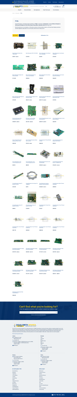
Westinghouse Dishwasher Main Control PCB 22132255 (44, 271)
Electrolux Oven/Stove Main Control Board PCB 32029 (30, 119)
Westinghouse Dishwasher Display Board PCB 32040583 (18, 249)
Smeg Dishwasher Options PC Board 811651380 (31, 205)
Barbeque (14, 372)
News (40, 386)
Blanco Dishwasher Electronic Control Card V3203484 (31, 75)
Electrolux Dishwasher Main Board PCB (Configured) (45, 97)
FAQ (40, 382)
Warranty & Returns (42, 375)
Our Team (41, 383)
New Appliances (37, 9)
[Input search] (37, 6)
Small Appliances (15, 386)
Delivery (40, 373)
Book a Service (61, 2)
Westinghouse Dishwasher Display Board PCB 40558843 (31, 249)
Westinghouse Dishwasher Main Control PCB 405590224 (58, 271)
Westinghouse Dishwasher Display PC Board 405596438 (45, 249)
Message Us (16, 345)
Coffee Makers (15, 375)
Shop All (19, 9)
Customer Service (42, 372)
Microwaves (14, 383)
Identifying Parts (42, 379)
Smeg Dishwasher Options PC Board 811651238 (17, 205)
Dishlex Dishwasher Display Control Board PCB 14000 (31, 97)
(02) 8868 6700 (58, 6)
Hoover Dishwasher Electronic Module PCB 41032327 (58, 140)
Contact (49, 2)
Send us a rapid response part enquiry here (38, 314)
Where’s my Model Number (43, 385)
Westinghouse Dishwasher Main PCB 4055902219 (17, 292)
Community (41, 380)
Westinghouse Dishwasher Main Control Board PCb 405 (58, 249)
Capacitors (14, 373)
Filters (15, 35)
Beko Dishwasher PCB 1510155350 (32, 53)
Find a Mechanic (56, 9)
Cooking (13, 376)
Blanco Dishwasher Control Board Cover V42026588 (44, 54)
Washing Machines (15, 389)
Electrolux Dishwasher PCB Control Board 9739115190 (58, 97)
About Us (44, 2)
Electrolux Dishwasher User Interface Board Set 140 (17, 119)
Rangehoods (14, 385)
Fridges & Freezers (15, 380)
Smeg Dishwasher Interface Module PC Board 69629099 (44, 184)
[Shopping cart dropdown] (63, 6)
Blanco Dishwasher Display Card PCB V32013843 (17, 75)
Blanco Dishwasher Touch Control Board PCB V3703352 (58, 75)
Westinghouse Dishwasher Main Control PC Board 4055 (31, 271)
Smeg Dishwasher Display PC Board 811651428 (17, 184)
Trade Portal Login (46, 9)
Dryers (13, 379)
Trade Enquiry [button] (54, 2)
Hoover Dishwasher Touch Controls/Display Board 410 (30, 162)
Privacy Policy (41, 389)
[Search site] (46, 6)
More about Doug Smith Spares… (17, 333)
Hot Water (14, 382)
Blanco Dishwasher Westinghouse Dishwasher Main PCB (18, 97)
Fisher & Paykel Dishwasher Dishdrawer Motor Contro (17, 140)
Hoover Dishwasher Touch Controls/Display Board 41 (16, 162)
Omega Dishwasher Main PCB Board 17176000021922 (58, 162)
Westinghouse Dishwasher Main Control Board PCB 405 (17, 271)
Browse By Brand (27, 9)
